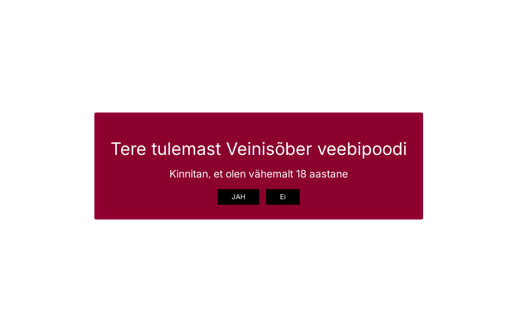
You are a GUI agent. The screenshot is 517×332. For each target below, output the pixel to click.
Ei (283, 196)
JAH (238, 196)
